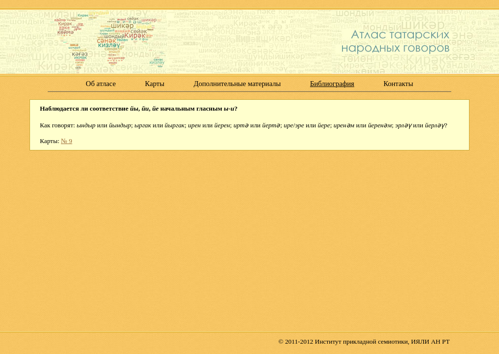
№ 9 (66, 141)
